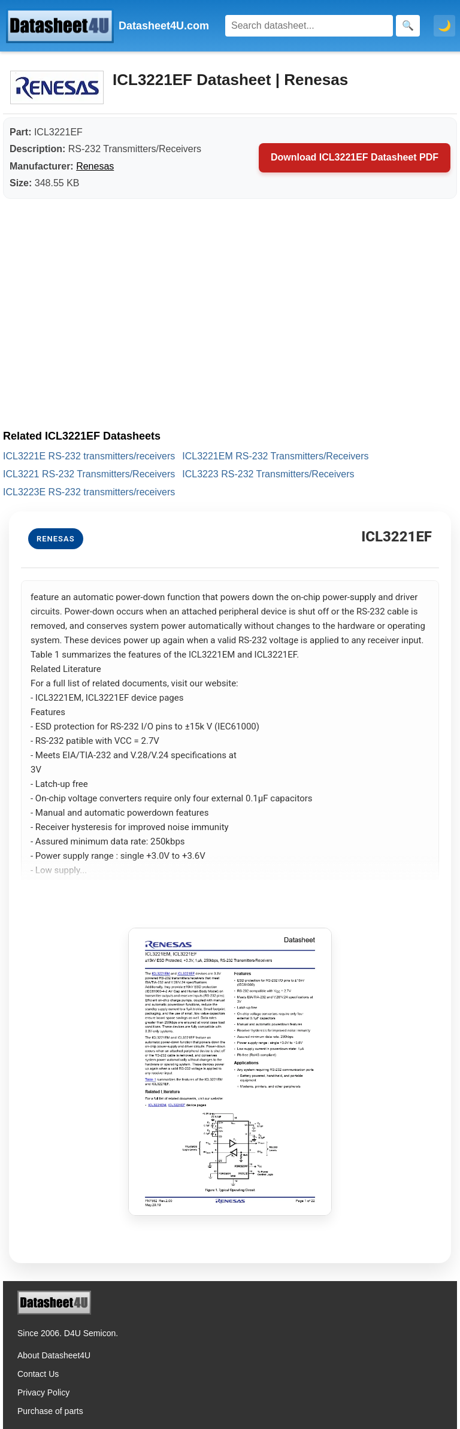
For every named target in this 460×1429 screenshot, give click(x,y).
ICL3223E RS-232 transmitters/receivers (89, 492)
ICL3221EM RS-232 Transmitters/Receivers (275, 456)
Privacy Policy (43, 1392)
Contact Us (38, 1374)
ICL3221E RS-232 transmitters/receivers (89, 456)
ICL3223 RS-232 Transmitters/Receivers (268, 474)
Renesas (95, 166)
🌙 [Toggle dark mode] (444, 26)
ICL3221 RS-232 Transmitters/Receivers (89, 474)
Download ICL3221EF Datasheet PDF (354, 157)
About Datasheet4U (53, 1355)
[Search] (309, 26)
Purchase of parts (50, 1411)
